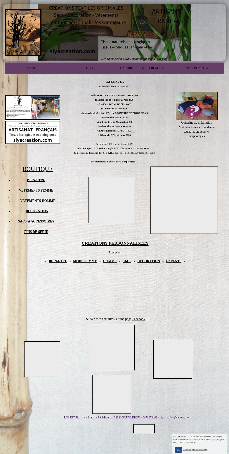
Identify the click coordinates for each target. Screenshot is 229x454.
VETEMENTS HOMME (37, 201)
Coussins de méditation (196, 122)
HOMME (110, 261)
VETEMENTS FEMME (36, 190)
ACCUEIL (32, 68)
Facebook (141, 319)
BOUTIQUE (87, 68)
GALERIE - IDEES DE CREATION (142, 68)
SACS (127, 261)
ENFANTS (173, 261)
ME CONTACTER (197, 68)
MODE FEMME (85, 261)
